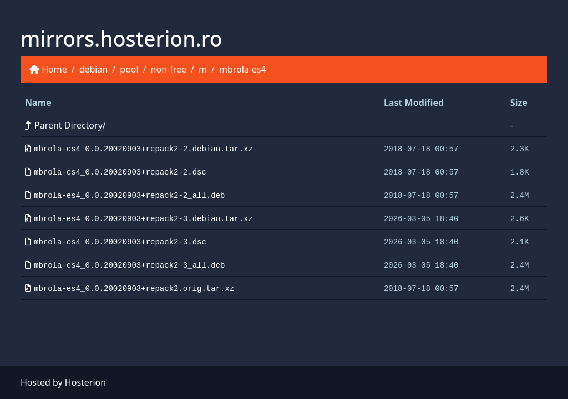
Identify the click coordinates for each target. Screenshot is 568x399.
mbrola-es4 (242, 69)
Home (54, 69)
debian (93, 69)
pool (129, 69)
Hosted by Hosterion (63, 382)
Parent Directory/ (65, 125)
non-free (168, 69)
